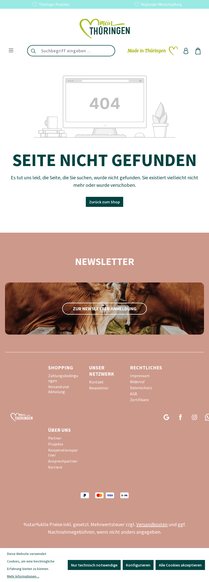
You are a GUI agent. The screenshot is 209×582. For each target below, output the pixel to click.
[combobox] (77, 50)
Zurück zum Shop (104, 201)
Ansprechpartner (63, 461)
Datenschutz (141, 387)
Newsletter (99, 387)
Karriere (55, 467)
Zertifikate (139, 399)
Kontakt (96, 381)
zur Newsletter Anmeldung (104, 309)
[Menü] (11, 50)
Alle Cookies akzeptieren (180, 564)
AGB (133, 393)
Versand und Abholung (58, 389)
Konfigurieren (138, 564)
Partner (54, 438)
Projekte (55, 444)
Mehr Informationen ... (23, 576)
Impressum (140, 375)
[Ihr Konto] (186, 50)
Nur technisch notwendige (94, 564)
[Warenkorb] (198, 50)
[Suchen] (33, 50)
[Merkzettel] (152, 50)
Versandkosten (152, 524)
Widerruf (137, 381)
